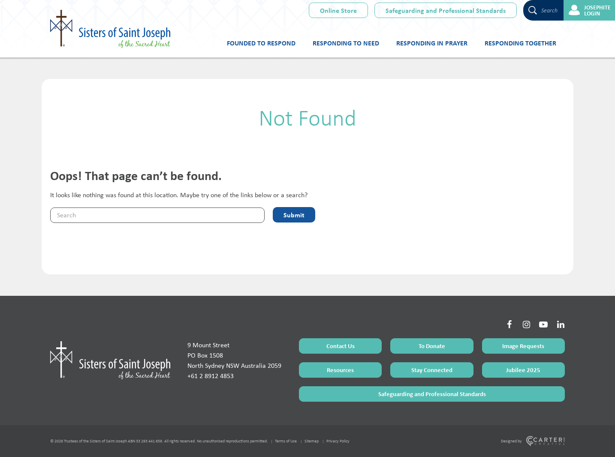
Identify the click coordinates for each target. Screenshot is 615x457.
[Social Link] (509, 324)
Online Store (338, 10)
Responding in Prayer (431, 43)
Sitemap (311, 441)
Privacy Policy (338, 441)
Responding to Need (346, 43)
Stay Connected (431, 369)
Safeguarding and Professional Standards (446, 10)
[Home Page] (110, 360)
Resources (340, 369)
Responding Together (520, 43)
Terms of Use (286, 441)
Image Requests (523, 345)
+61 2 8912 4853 (210, 375)
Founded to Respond (261, 43)
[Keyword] (157, 215)
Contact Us (340, 345)
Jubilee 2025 (523, 369)
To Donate (432, 345)
